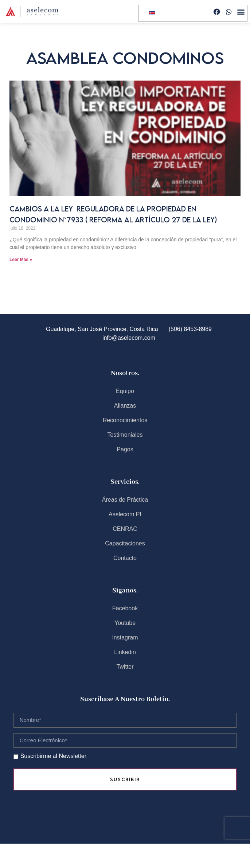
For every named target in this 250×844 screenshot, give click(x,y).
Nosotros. (125, 373)
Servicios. (125, 482)
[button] (241, 12)
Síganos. (125, 590)
